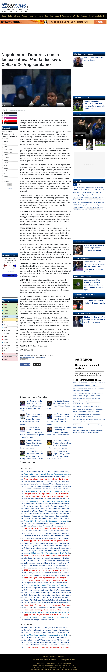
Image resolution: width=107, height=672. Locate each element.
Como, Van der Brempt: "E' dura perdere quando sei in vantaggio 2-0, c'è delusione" (54, 471)
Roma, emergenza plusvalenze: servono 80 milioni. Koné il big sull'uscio (50, 550)
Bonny (5, 165)
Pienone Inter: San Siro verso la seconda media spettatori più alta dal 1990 (51, 509)
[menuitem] (103, 16)
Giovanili (76, 276)
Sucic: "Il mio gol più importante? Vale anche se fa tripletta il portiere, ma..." (51, 585)
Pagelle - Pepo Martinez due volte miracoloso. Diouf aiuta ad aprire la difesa (53, 605)
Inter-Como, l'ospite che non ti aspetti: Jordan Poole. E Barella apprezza (50, 573)
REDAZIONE (44, 660)
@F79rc (42, 357)
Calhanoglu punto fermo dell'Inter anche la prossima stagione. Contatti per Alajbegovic (55, 548)
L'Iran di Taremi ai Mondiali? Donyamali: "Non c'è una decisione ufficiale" (50, 481)
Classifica (6, 301)
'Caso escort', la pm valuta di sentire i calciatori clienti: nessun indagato (50, 479)
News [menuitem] (31, 16)
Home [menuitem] (4, 16)
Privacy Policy (59, 656)
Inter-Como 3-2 (80, 136)
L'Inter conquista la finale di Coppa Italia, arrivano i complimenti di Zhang (50, 513)
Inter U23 (76, 313)
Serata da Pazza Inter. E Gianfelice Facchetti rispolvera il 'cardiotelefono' (50, 536)
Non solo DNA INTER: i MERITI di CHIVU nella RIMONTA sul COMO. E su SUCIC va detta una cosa (63, 570)
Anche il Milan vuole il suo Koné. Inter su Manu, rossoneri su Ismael (48, 518)
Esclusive (77, 242)
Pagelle (27, 355)
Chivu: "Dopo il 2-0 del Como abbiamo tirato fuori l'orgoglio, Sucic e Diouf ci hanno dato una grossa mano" (62, 501)
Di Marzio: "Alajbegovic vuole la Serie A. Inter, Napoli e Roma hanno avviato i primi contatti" (57, 489)
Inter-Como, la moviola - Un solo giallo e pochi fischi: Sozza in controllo (50, 627)
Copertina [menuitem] (39, 16)
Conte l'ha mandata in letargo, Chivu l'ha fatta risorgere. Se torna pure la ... (55, 506)
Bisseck (6, 176)
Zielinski (6, 160)
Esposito (6, 179)
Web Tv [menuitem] (76, 16)
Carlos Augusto (8, 149)
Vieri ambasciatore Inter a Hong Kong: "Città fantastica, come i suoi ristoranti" (52, 531)
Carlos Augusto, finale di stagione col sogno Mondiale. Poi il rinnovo (48, 523)
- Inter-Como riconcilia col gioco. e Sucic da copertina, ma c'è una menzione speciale (59, 597)
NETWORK (35, 660)
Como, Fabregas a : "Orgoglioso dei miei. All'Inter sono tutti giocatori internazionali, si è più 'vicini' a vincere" (64, 640)
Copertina (77, 98)
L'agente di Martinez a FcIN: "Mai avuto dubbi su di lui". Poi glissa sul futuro (51, 553)
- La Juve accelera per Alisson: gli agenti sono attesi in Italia (47, 486)
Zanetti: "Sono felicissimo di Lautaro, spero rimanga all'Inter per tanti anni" (51, 555)
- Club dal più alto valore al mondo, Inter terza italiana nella (51, 516)
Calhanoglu (7, 157)
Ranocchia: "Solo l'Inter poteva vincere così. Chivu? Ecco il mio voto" (49, 607)
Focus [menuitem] (24, 16)
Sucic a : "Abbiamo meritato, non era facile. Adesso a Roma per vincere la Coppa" (55, 645)
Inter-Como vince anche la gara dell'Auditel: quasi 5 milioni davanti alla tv (50, 558)
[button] (10, 184)
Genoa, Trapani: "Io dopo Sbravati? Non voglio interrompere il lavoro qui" (50, 484)
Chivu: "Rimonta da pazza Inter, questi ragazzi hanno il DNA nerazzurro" (50, 635)
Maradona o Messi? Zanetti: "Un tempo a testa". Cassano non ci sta (48, 511)
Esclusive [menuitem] (49, 16)
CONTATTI (62, 660)
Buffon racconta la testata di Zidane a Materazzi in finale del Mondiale (49, 504)
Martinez (6, 141)
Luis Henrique (8, 152)
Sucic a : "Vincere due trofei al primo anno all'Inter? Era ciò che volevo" (51, 642)
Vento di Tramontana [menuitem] (63, 16)
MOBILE (68, 660)
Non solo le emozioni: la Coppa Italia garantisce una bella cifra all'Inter (49, 533)
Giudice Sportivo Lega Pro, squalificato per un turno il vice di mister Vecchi (94, 319)
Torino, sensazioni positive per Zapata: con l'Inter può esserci (46, 568)
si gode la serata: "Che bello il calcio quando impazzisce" (47, 560)
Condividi (25, 365)
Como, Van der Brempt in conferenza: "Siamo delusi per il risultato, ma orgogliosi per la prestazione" (60, 630)
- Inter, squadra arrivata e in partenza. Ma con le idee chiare (47, 592)
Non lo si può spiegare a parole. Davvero (39, 620)
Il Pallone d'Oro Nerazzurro (84, 294)
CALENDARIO (53, 660)
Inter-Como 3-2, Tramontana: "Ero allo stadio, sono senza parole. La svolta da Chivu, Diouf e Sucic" (62, 615)
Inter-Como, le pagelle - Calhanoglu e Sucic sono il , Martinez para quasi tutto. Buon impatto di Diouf (32, 406)
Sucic (5, 173)
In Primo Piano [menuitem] (14, 16)
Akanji (5, 144)
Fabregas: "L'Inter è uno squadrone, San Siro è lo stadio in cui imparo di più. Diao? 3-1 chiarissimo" (60, 494)
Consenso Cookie (48, 656)
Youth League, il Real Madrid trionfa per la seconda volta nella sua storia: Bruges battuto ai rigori (93, 285)
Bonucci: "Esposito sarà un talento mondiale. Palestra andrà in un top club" (51, 538)
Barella (6, 154)
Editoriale (77, 54)
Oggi (75, 184)
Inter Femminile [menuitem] (95, 16)
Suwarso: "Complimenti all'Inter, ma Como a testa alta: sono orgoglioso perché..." (53, 588)
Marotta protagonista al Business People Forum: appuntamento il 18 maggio (52, 476)
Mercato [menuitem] (84, 16)
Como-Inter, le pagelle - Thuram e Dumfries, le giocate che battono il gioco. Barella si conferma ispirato (31, 419)
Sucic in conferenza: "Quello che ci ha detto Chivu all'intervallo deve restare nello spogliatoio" (58, 647)
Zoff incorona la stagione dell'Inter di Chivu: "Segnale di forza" (46, 563)
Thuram (6, 168)
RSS (73, 660)
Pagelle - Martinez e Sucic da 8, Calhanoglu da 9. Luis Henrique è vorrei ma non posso (57, 600)
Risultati (10, 188)
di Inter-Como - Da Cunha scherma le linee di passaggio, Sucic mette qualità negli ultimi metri (63, 521)
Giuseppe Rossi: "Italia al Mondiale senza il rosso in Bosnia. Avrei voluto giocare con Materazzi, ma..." (61, 583)
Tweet (37, 365)
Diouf (5, 171)
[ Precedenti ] (10, 271)
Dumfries (6, 181)
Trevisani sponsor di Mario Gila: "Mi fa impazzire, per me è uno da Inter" (50, 499)
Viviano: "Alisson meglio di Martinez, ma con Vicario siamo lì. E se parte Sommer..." (54, 602)
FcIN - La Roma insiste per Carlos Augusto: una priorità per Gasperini (94, 248)
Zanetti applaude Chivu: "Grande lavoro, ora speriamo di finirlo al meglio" (50, 541)
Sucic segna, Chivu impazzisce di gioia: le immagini (45, 578)
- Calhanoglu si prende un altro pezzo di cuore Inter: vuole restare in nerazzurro (55, 595)
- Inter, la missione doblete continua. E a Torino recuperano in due (50, 590)
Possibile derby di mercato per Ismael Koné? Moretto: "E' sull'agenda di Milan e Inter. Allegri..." (58, 496)
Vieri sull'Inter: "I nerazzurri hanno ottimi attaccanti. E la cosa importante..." (51, 528)
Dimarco (6, 163)
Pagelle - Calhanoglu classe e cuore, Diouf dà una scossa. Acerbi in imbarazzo (54, 610)
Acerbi (5, 146)
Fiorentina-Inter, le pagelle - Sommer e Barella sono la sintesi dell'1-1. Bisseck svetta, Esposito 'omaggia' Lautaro (32, 432)
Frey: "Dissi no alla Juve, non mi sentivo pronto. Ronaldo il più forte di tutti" (51, 565)
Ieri (79, 184)
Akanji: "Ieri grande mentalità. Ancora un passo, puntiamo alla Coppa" (49, 543)
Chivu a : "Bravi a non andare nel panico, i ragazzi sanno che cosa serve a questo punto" (57, 632)
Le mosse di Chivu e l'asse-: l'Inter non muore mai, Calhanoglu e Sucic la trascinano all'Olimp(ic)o (62, 612)
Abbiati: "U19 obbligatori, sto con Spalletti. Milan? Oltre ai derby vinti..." (49, 575)
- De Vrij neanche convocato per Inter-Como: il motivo (45, 580)
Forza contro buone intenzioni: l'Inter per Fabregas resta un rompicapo (49, 474)
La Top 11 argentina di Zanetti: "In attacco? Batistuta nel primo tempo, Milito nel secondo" (56, 546)
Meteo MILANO (9, 275)
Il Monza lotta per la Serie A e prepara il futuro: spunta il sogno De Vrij (49, 526)
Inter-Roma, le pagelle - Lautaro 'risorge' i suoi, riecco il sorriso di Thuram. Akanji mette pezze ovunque (58, 419)
